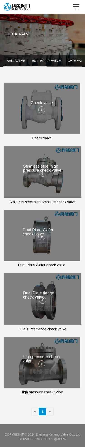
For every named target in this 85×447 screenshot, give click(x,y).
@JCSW (60, 439)
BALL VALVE (16, 61)
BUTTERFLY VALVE (46, 61)
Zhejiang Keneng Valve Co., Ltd (58, 434)
